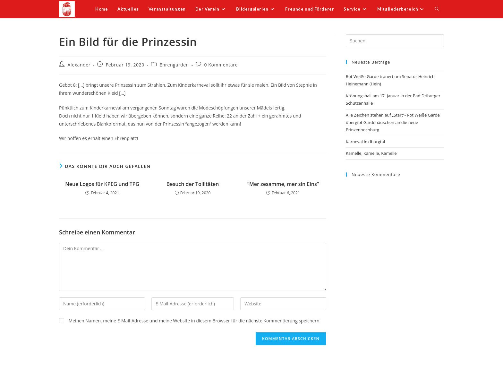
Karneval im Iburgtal (365, 142)
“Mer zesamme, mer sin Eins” (283, 184)
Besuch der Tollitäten (192, 184)
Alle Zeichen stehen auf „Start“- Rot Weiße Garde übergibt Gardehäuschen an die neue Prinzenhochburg (393, 122)
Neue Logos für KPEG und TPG (102, 184)
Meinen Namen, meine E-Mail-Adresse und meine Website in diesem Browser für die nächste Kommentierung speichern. (195, 321)
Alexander (79, 65)
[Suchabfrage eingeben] (395, 40)
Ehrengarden (174, 65)
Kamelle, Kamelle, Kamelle (371, 153)
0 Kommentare (221, 65)
